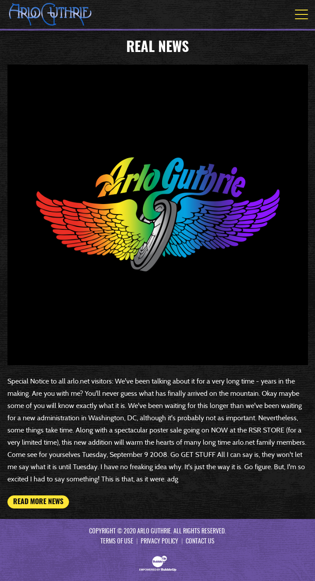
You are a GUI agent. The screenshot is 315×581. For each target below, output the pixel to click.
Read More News (38, 501)
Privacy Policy (159, 542)
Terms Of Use (116, 542)
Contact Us (200, 542)
